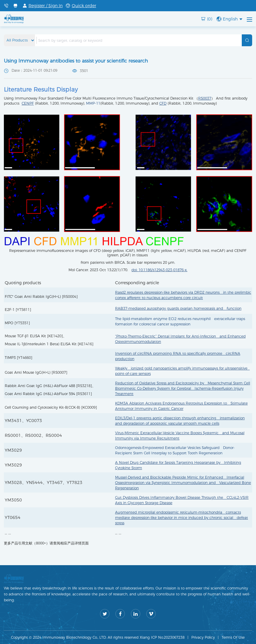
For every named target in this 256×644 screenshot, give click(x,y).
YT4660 (24, 357)
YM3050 (13, 500)
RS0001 (13, 435)
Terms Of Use (233, 637)
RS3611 (83, 393)
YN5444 (34, 482)
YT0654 (12, 517)
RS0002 (33, 435)
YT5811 (23, 309)
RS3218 (83, 385)
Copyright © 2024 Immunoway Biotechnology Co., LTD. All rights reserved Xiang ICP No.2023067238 (98, 637)
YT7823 (74, 482)
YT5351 (22, 323)
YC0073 (34, 420)
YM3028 (13, 482)
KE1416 (85, 344)
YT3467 (55, 482)
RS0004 (69, 296)
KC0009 (89, 407)
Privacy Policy (203, 637)
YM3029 (13, 450)
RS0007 (59, 372)
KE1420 (54, 336)
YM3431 (13, 420)
